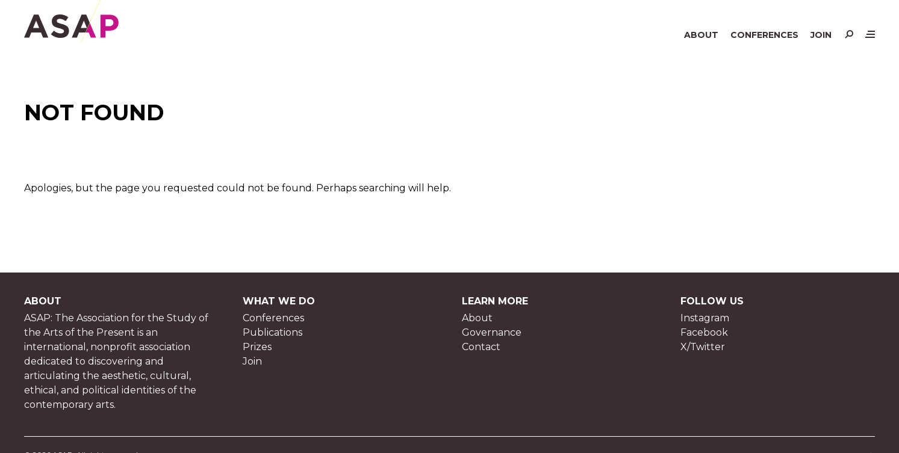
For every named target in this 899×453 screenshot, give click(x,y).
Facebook (704, 332)
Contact (481, 347)
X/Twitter (702, 347)
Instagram (704, 318)
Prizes (257, 347)
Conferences (764, 34)
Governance (491, 332)
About (701, 34)
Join (821, 34)
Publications (272, 332)
